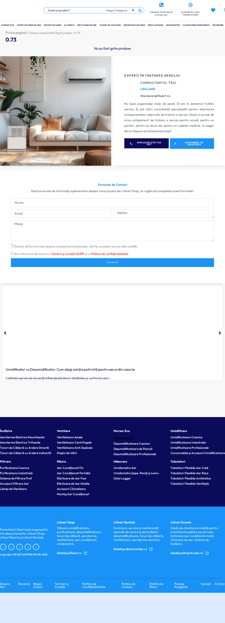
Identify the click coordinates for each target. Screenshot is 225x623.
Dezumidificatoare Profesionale (135, 454)
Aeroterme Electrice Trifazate (20, 442)
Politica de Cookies (128, 585)
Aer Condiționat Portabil (73, 473)
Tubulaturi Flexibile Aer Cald (189, 468)
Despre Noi (5, 585)
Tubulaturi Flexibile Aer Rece (189, 473)
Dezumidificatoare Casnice (132, 443)
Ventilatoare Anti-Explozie (74, 447)
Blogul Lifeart (38, 585)
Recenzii (24, 584)
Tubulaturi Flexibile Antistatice (191, 478)
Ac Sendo (69, 25)
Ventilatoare (155, 25)
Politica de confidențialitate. (110, 254)
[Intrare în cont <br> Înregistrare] (190, 5)
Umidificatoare (52, 25)
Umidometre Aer (125, 468)
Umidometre (173, 25)
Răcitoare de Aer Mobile (73, 483)
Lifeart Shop (66, 522)
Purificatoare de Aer (29, 25)
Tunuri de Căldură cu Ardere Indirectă (25, 453)
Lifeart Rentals (124, 522)
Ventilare (63, 431)
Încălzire (6, 431)
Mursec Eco (7, 25)
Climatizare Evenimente (196, 25)
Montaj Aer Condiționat (73, 494)
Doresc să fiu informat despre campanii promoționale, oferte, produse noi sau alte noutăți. (76, 246)
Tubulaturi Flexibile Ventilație (190, 483)
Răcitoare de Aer (87, 25)
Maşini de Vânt (67, 453)
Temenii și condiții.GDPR (67, 254)
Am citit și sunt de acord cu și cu (71, 254)
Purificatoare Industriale (16, 473)
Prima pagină (15, 32)
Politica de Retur (156, 585)
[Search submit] (140, 10)
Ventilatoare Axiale (70, 437)
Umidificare (179, 431)
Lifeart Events (181, 522)
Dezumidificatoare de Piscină (133, 449)
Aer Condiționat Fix (70, 468)
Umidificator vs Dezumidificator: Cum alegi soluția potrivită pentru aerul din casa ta (70, 369)
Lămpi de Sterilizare (13, 489)
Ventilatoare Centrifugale (74, 442)
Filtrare (5, 461)
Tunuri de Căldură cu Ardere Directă (24, 447)
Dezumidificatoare (134, 25)
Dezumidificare (124, 438)
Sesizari (206, 584)
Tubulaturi (178, 461)
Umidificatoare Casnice (186, 437)
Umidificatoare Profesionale (190, 447)
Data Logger (122, 478)
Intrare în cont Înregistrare (190, 13)
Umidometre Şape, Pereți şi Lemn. (136, 473)
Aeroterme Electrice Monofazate (22, 437)
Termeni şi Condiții (62, 585)
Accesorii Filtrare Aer (14, 483)
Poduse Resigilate (181, 585)
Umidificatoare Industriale (188, 442)
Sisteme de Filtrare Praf (16, 478)
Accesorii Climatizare (71, 489)
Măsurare (120, 461)
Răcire (61, 461)
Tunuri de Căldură (110, 25)
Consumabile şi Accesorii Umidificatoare (198, 453)
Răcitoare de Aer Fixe (71, 478)
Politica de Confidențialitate (93, 585)
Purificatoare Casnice (14, 468)
